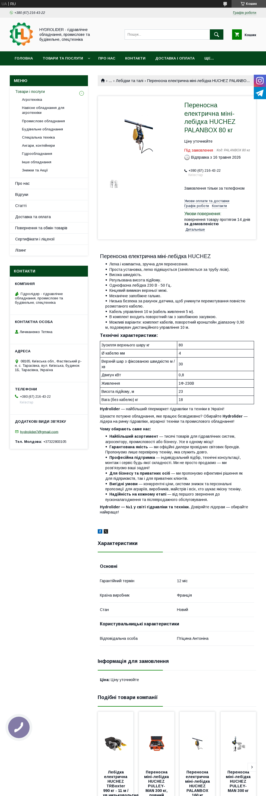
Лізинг (20, 250)
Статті (21, 205)
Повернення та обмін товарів (41, 228)
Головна (24, 58)
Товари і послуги (30, 91)
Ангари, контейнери (38, 145)
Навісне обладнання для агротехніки (43, 110)
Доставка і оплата (175, 58)
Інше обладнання (36, 162)
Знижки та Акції (35, 170)
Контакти (135, 58)
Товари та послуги (63, 58)
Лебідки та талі (129, 81)
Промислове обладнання (43, 121)
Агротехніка (32, 100)
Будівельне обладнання (42, 129)
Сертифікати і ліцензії (35, 239)
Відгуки (21, 194)
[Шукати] (216, 34)
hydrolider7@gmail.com (39, 432)
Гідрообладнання (37, 154)
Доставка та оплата (33, 217)
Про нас (106, 58)
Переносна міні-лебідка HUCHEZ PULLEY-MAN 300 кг (239, 781)
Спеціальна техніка (38, 137)
